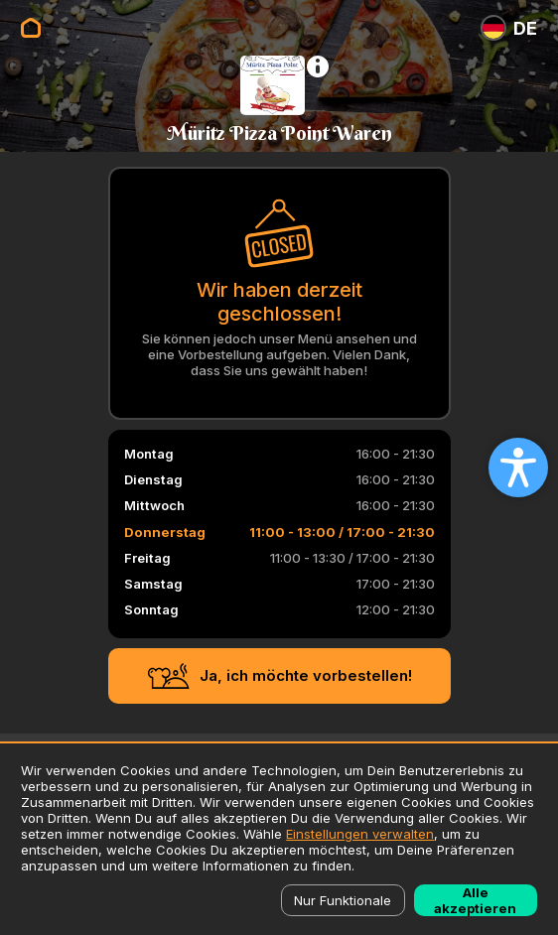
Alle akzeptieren (475, 900)
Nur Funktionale (342, 900)
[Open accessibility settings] (518, 467)
